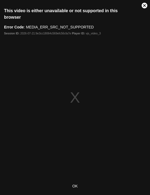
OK (75, 186)
